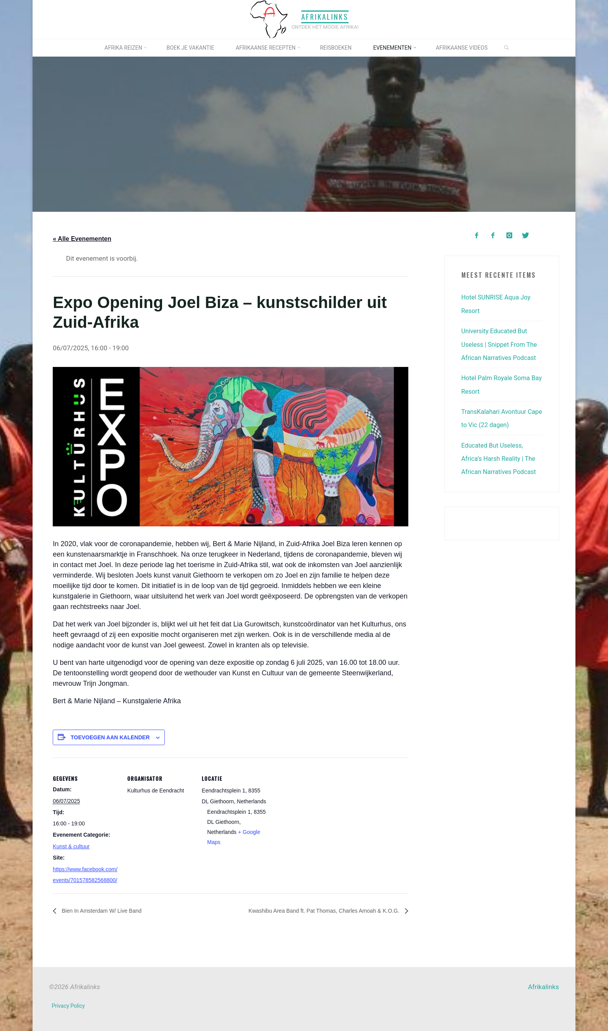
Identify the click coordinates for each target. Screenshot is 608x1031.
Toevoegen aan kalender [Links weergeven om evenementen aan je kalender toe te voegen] (110, 737)
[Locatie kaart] (317, 811)
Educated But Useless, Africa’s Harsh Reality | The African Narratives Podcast (500, 457)
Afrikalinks (325, 17)
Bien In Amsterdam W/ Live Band (106, 910)
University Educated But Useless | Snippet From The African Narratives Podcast (501, 344)
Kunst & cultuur (71, 846)
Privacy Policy (69, 1006)
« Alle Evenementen (82, 238)
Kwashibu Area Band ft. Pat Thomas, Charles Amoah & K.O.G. (314, 910)
